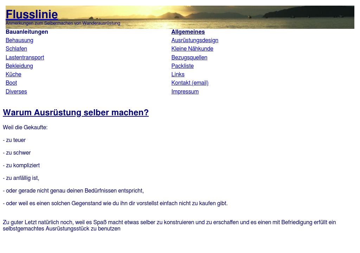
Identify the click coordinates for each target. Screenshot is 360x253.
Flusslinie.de (180, 52)
